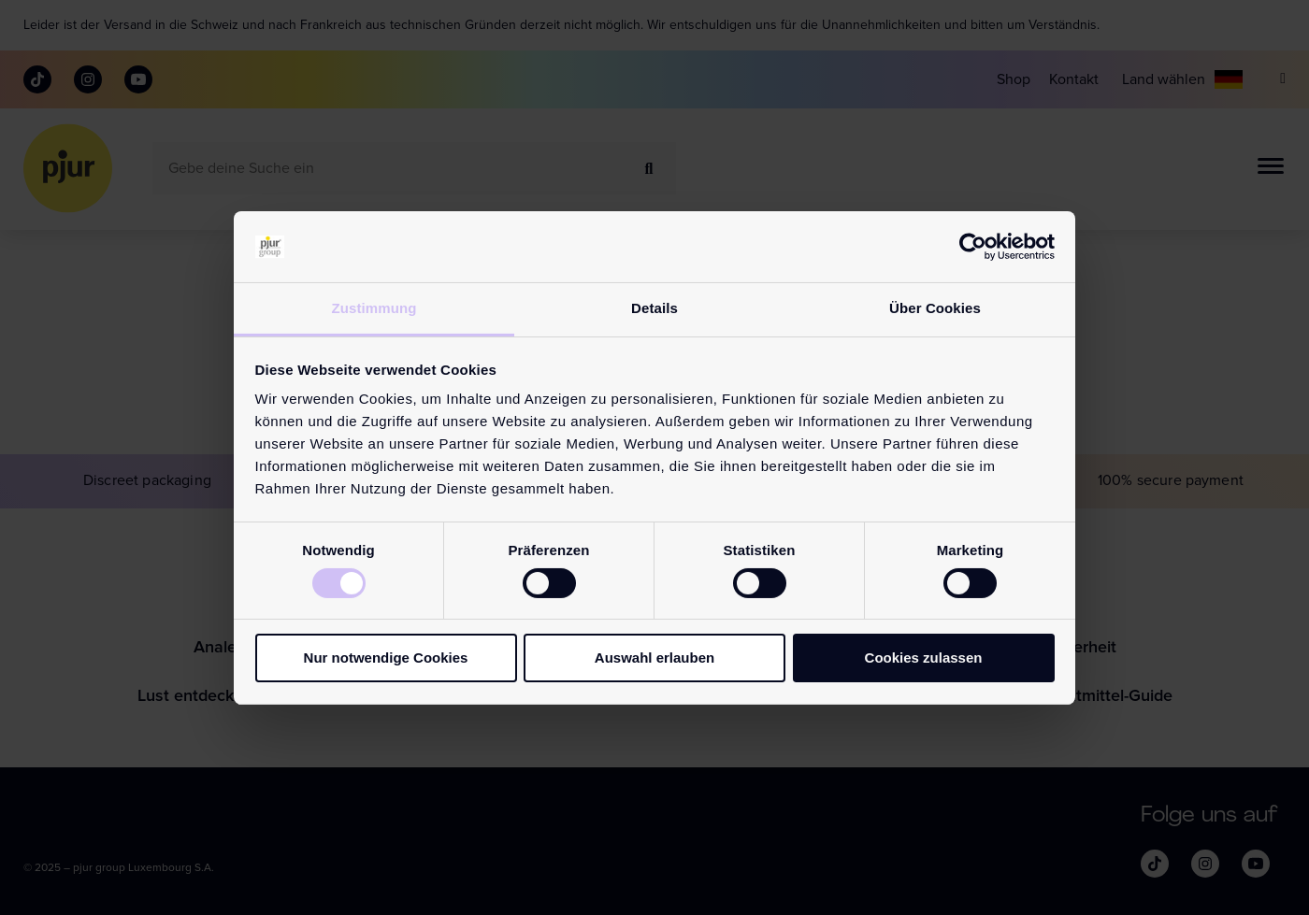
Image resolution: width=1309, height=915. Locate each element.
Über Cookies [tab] (935, 308)
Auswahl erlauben (654, 657)
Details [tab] (654, 308)
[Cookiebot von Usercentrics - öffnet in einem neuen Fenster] (973, 247)
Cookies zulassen (924, 657)
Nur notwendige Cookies (386, 657)
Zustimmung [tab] (374, 308)
